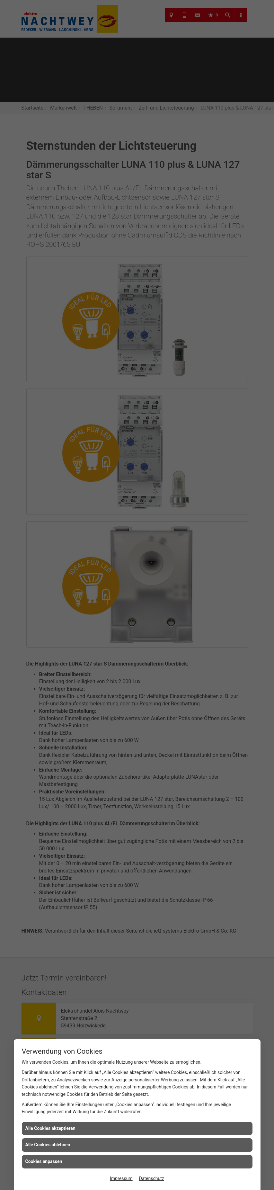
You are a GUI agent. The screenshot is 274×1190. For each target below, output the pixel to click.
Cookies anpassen (43, 1161)
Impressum (121, 1178)
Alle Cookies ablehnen (47, 1144)
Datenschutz (151, 1178)
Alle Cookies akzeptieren (50, 1128)
